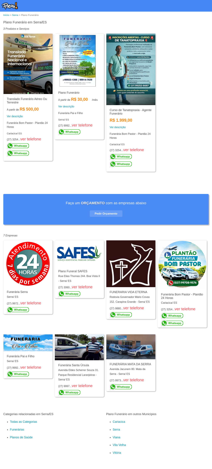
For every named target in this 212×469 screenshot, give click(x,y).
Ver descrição (15, 116)
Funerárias (17, 429)
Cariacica (119, 421)
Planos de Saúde (21, 437)
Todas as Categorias (23, 421)
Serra (116, 429)
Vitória (117, 452)
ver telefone (30, 139)
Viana (116, 437)
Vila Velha (119, 445)
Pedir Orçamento (106, 213)
